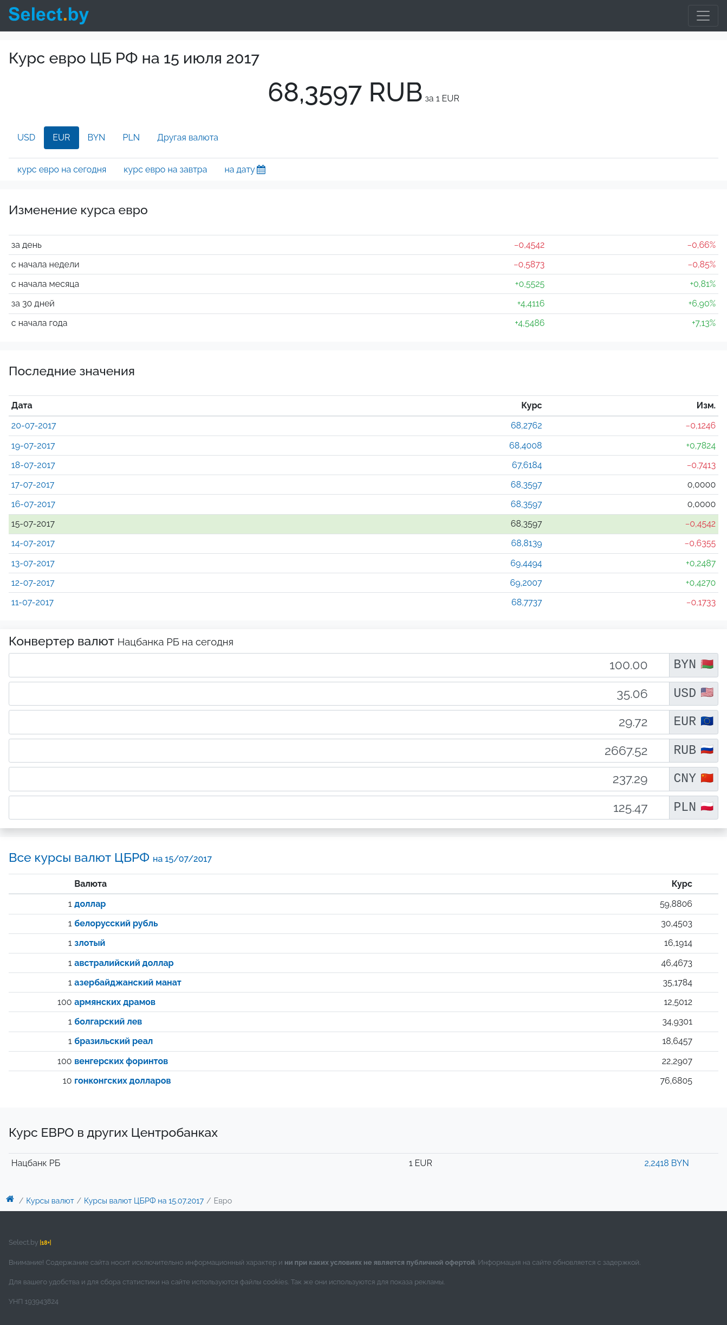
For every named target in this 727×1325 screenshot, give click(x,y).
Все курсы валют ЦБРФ (110, 857)
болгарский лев (108, 1021)
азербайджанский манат (127, 982)
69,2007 (526, 583)
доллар (90, 904)
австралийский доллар (123, 963)
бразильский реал (113, 1041)
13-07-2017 (33, 563)
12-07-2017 (33, 583)
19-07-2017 (33, 445)
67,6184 (527, 465)
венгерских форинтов (121, 1061)
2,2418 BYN (666, 1163)
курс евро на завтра (165, 169)
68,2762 (526, 425)
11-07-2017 (32, 602)
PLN (131, 137)
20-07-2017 (33, 425)
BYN (97, 137)
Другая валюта (187, 137)
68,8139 (526, 543)
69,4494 (526, 563)
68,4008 (525, 445)
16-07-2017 (33, 504)
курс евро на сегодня (61, 169)
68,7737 (526, 602)
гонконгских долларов (122, 1081)
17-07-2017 (33, 484)
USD (26, 137)
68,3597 (526, 484)
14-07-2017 (33, 543)
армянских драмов (114, 1002)
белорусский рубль (116, 923)
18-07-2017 (33, 465)
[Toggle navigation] (703, 16)
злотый (89, 943)
